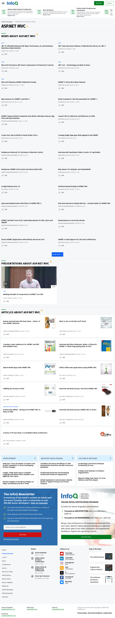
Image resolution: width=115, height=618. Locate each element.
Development (10, 448)
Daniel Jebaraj (9, 356)
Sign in (108, 2)
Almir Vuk (5, 49)
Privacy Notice (82, 611)
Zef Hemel (5, 168)
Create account (8, 546)
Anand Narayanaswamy (10, 111)
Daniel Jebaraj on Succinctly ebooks (72, 196)
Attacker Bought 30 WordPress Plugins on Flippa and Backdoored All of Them (19, 473)
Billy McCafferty (10, 428)
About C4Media (8, 575)
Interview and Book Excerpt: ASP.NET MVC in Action (78, 394)
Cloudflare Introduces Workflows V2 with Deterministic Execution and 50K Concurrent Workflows (57, 455)
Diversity (6, 593)
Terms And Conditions (94, 611)
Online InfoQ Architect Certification (40, 552)
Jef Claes (63, 356)
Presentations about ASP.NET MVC (26, 235)
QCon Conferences (7, 555)
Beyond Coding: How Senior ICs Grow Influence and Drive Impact (92, 469)
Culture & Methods (89, 448)
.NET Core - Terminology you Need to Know (75, 61)
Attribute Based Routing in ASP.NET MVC (74, 165)
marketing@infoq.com (9, 613)
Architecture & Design (11, 391)
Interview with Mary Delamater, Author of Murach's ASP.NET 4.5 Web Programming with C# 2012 (78, 322)
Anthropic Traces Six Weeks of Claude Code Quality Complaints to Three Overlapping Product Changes (20, 455)
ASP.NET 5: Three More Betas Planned (72, 77)
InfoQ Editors (7, 568)
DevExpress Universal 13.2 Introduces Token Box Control (23, 137)
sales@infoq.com (32, 607)
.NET (3, 41)
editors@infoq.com (58, 607)
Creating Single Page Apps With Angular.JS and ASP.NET (79, 122)
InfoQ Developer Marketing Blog (8, 585)
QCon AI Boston (41, 545)
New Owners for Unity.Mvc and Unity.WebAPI (75, 151)
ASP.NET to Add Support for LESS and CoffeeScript (78, 213)
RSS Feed (28, 26)
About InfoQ (7, 571)
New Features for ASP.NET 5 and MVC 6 (16, 92)
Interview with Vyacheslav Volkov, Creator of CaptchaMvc (80, 137)
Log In (5, 550)
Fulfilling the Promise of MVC (14, 370)
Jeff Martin (63, 125)
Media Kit (6, 578)
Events (5, 561)
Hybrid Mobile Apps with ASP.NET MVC (18, 346)
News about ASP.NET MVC (19, 35)
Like (6, 52)
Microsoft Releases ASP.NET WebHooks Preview (19, 77)
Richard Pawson (9, 380)
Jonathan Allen (64, 64)
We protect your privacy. (11, 531)
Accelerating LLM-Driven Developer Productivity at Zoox (92, 455)
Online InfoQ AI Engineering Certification (41, 561)
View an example (39, 494)
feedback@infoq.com (9, 607)
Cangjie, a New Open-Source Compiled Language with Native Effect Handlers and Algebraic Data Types (19, 465)
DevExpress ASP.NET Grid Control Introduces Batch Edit (22, 151)
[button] (21, 526)
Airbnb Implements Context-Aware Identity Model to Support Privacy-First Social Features (57, 472)
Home (5, 542)
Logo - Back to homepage (13, 2)
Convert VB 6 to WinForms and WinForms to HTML (77, 106)
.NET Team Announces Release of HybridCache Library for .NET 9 (83, 44)
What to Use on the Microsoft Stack (73, 296)
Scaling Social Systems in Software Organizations (92, 462)
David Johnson (9, 332)
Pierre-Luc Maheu (8, 80)
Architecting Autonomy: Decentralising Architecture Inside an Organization (55, 464)
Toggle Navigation (4, 2)
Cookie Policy (107, 611)
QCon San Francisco (42, 569)
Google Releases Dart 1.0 (11, 165)
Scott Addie (8, 272)
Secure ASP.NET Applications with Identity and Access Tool (23, 213)
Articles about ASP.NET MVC (21, 287)
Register (98, 2)
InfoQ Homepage (7, 21)
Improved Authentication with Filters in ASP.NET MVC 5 (22, 180)
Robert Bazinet (9, 404)
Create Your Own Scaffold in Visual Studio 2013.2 (20, 122)
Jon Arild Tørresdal (67, 380)
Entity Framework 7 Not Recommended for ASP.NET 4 (78, 92)
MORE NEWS (57, 226)
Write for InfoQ (8, 564)
